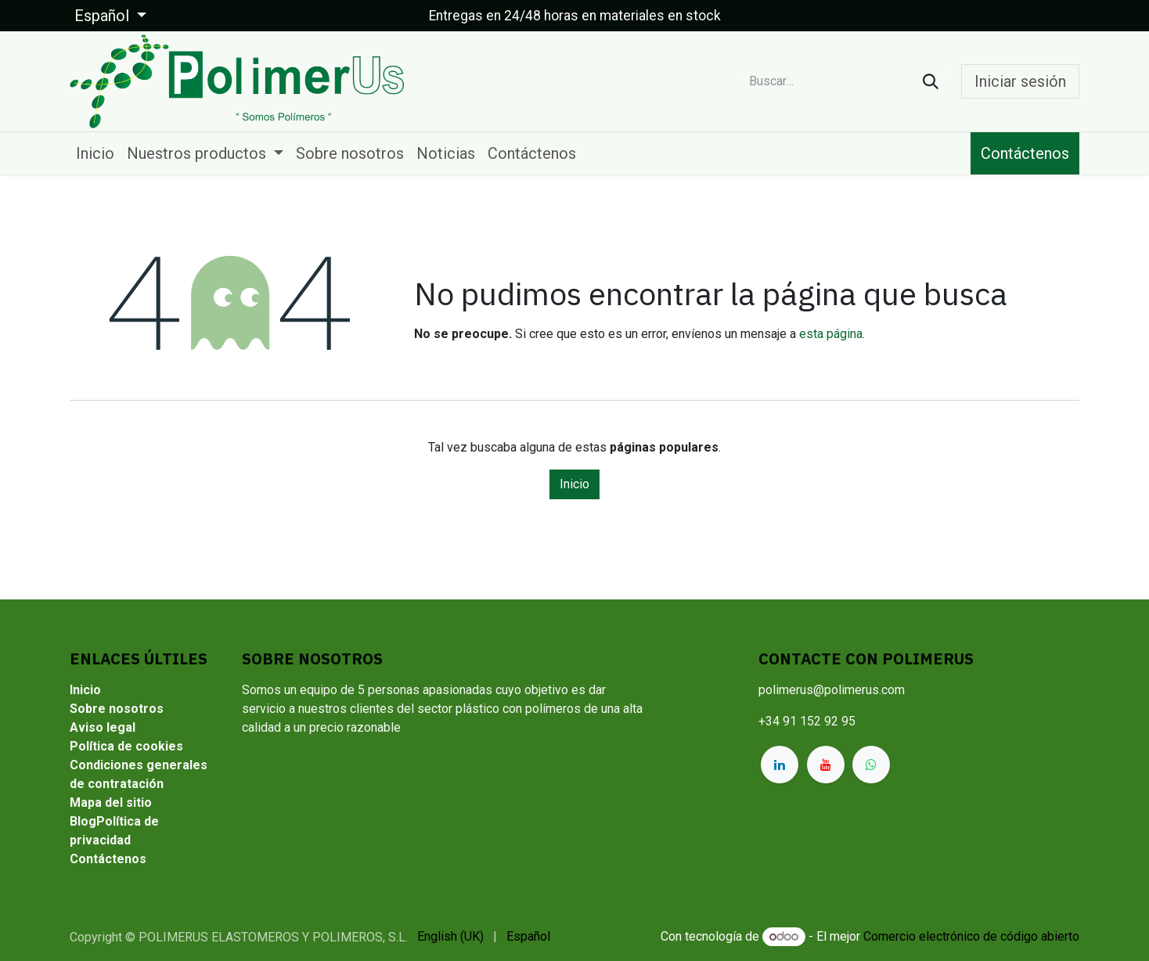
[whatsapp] (871, 764)
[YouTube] (826, 764)
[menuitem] (95, 153)
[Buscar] (930, 81)
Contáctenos (1025, 153)
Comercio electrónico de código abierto (971, 936)
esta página (831, 333)
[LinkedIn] (779, 764)
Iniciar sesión (1020, 81)
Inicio (574, 484)
